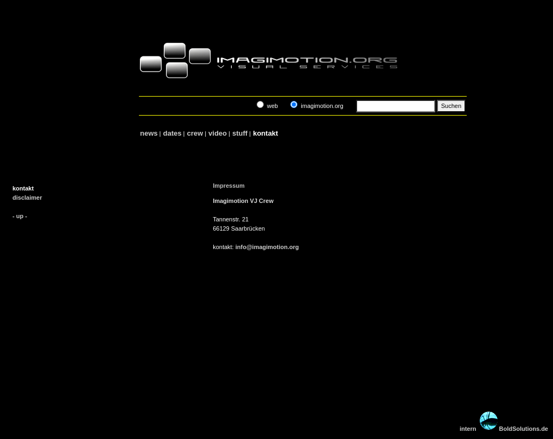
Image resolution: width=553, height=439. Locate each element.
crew (194, 133)
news (148, 133)
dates (172, 133)
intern (468, 428)
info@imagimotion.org (267, 247)
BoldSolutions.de (523, 428)
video (217, 133)
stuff (239, 133)
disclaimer (27, 197)
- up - (19, 216)
